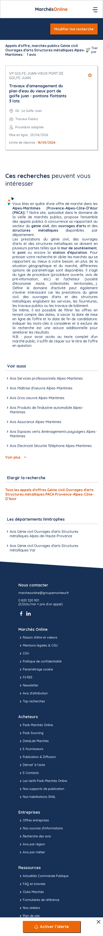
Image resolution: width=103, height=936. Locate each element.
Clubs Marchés (31, 892)
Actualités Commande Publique (43, 876)
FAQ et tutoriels (31, 884)
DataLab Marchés (33, 741)
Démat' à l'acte (31, 765)
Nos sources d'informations (40, 828)
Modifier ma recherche (74, 29)
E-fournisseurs (30, 749)
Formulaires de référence (38, 900)
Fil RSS (25, 677)
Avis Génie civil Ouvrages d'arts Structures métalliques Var (41, 547)
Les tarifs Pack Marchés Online (42, 781)
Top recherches (31, 701)
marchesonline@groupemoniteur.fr (43, 593)
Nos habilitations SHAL (37, 797)
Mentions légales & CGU (38, 645)
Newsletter (28, 685)
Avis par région (31, 844)
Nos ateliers (29, 908)
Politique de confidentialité (40, 661)
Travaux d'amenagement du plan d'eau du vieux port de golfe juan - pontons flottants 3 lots (37, 93)
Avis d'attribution (33, 693)
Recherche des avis (34, 836)
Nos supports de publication (41, 789)
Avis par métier (31, 852)
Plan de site (29, 916)
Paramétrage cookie (35, 669)
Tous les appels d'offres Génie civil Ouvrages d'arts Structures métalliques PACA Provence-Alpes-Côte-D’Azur (49, 494)
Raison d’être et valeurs (37, 637)
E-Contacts (28, 773)
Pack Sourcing (30, 733)
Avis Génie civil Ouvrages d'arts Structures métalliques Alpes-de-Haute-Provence (41, 533)
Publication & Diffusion (37, 757)
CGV (23, 653)
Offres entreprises (33, 820)
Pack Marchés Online (35, 725)
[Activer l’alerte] (51, 926)
